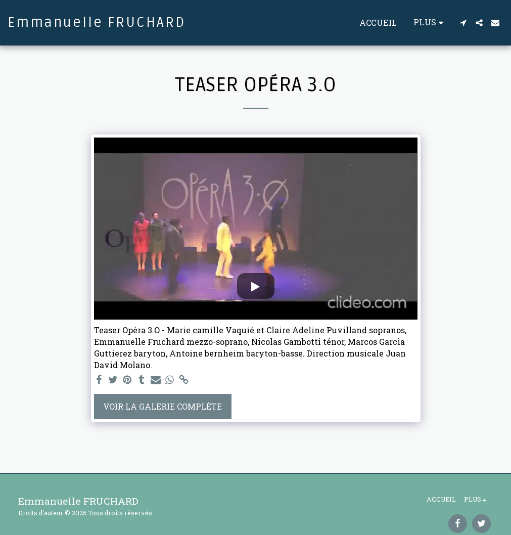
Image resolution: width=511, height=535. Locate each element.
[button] (463, 23)
